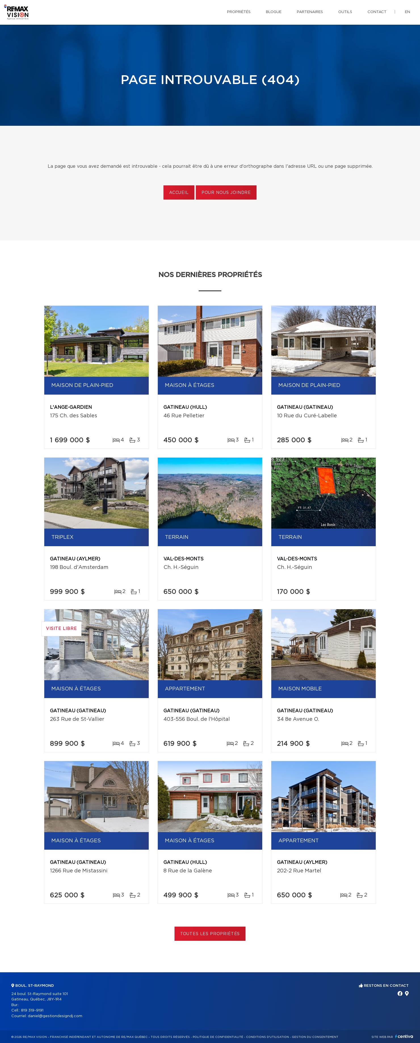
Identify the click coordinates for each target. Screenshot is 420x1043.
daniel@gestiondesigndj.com (55, 1016)
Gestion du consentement (315, 1037)
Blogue (274, 12)
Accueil (179, 193)
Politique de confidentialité (218, 1037)
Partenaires (310, 12)
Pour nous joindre (226, 193)
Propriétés (239, 12)
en (407, 12)
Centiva (404, 1036)
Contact (377, 12)
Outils (345, 12)
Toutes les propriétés (210, 934)
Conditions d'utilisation (267, 1037)
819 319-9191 (32, 1010)
